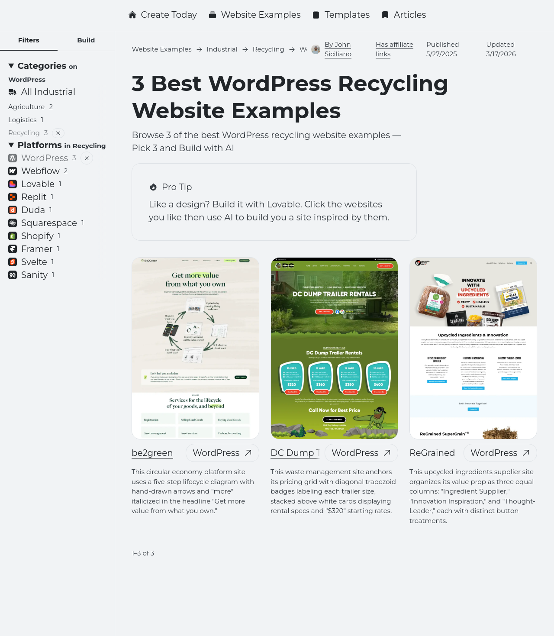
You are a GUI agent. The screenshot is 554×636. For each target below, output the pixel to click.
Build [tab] (86, 40)
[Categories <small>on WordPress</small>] (57, 72)
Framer (33, 249)
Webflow (38, 171)
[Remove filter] (58, 133)
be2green (152, 453)
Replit (30, 197)
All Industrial (41, 92)
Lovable (34, 184)
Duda (30, 210)
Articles (403, 15)
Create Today (162, 15)
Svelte (31, 262)
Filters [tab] (28, 40)
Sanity (31, 275)
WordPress (222, 453)
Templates (341, 15)
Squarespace (46, 223)
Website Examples (254, 15)
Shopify (34, 236)
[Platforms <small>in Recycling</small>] (57, 145)
